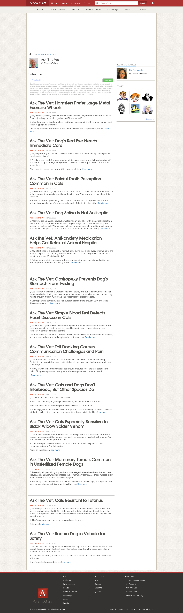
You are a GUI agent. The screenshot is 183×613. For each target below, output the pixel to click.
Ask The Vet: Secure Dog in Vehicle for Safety (67, 535)
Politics (128, 9)
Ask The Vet (39, 113)
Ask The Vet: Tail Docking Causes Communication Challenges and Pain (66, 348)
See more (150, 119)
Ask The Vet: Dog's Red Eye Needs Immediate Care (63, 142)
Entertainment (58, 9)
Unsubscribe (148, 609)
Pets (31, 113)
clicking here (90, 94)
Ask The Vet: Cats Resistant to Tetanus (66, 500)
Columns (98, 588)
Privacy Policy (124, 609)
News (97, 580)
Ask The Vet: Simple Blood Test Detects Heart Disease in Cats (67, 314)
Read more (87, 169)
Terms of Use (136, 609)
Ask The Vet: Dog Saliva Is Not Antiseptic (69, 212)
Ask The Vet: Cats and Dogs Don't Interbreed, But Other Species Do (62, 386)
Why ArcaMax (131, 588)
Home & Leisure (93, 9)
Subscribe (108, 80)
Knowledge (112, 9)
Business (40, 9)
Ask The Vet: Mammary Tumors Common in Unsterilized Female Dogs (70, 461)
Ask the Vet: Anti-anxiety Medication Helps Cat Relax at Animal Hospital (66, 240)
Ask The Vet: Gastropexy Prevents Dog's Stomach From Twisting (69, 280)
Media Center (131, 591)
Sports (143, 9)
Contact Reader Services (136, 580)
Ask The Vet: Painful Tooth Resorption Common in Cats (65, 180)
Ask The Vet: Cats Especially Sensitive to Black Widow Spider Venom (69, 423)
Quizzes (98, 591)
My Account (131, 584)
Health (75, 9)
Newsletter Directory (134, 595)
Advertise (114, 609)
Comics (98, 584)
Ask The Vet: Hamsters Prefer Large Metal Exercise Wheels (70, 104)
